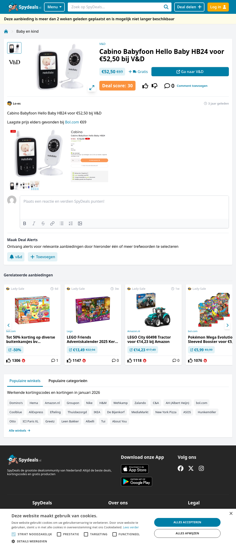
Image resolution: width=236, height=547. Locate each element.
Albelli (90, 421)
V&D (102, 43)
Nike (89, 403)
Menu (54, 6)
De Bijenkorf (115, 412)
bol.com (11, 331)
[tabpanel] (118, 410)
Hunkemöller (207, 412)
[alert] (118, 528)
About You (119, 421)
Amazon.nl (133, 331)
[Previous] (9, 325)
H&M (102, 403)
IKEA (97, 412)
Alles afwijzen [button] (187, 533)
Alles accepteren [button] (187, 522)
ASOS (187, 412)
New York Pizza (166, 412)
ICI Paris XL (30, 421)
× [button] (231, 513)
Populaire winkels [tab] (25, 380)
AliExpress (36, 412)
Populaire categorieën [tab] (68, 380)
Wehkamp (120, 403)
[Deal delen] (189, 7)
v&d (15, 256)
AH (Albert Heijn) (177, 403)
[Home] (6, 31)
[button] (80, 541)
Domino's (16, 403)
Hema (34, 403)
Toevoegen (42, 256)
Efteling (55, 412)
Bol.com (72, 122)
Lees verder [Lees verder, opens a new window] (131, 527)
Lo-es (17, 103)
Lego (70, 331)
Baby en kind (27, 31)
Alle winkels (19, 430)
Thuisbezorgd (77, 412)
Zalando (140, 403)
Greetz (50, 421)
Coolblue (15, 412)
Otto (12, 421)
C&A (156, 403)
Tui (103, 421)
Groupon (73, 403)
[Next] (227, 325)
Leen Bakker (70, 421)
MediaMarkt (139, 412)
